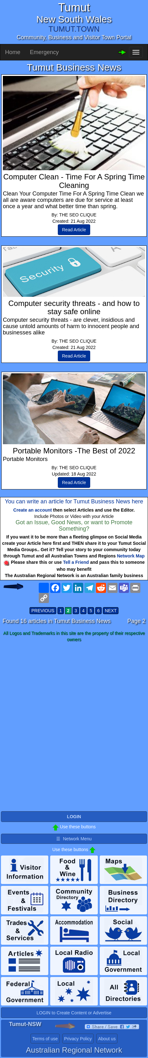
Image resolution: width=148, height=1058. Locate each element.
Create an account (32, 510)
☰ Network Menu (73, 838)
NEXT (111, 610)
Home (12, 52)
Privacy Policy (78, 1038)
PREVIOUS (42, 610)
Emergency (44, 52)
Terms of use (45, 1038)
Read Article (74, 229)
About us (107, 1038)
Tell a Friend (76, 562)
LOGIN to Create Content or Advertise (74, 1012)
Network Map (131, 555)
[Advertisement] (74, 724)
